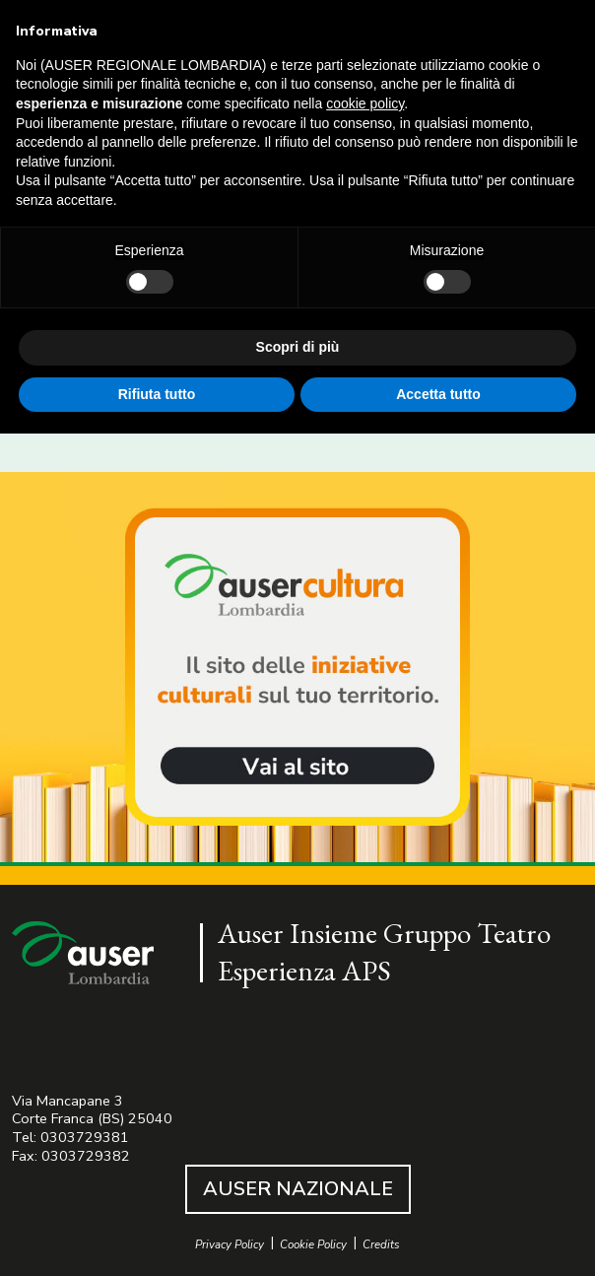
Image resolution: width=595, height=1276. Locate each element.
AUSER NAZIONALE (298, 1188)
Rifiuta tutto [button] (157, 394)
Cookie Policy (313, 1245)
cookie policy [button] (365, 103)
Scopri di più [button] (298, 347)
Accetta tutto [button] (438, 394)
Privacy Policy (229, 1245)
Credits (381, 1245)
